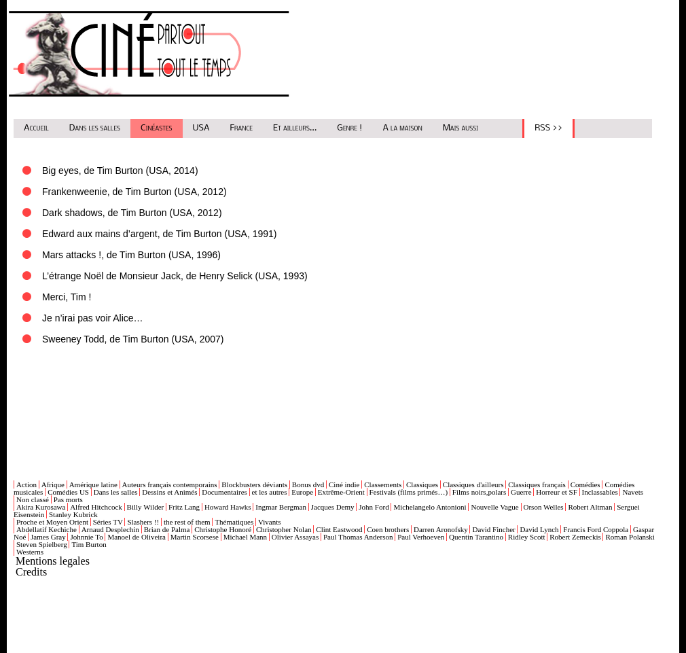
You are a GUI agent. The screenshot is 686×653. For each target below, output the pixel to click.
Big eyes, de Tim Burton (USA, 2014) (120, 170)
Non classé (32, 499)
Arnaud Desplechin (110, 529)
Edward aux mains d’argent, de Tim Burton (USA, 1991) (159, 233)
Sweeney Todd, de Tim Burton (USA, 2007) (132, 339)
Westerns (29, 552)
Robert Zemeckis (574, 537)
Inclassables (600, 492)
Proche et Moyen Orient (52, 522)
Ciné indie (344, 484)
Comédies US (68, 492)
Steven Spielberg (41, 544)
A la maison (402, 128)
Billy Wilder (145, 507)
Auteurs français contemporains (169, 484)
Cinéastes (157, 128)
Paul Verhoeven (420, 537)
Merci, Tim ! (66, 297)
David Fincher (493, 529)
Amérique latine (93, 484)
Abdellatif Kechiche (46, 529)
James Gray (48, 537)
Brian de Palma (167, 529)
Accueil (36, 128)
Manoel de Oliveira (136, 537)
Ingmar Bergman (280, 507)
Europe (302, 492)
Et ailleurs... (295, 128)
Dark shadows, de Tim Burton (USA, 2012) (132, 212)
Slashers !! (143, 522)
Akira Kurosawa (40, 507)
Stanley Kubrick (73, 514)
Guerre (521, 492)
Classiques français (537, 484)
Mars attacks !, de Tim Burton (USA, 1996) (131, 254)
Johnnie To (86, 537)
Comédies (585, 484)
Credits (31, 572)
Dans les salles (94, 128)
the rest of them (187, 522)
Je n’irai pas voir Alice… (92, 318)
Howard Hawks (227, 507)
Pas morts (68, 499)
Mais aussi (461, 128)
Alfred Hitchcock (96, 507)
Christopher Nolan (284, 529)
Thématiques (234, 522)
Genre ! (349, 128)
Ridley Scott (526, 537)
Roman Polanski (629, 537)
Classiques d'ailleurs (473, 484)
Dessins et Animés (169, 492)
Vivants (269, 522)
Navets (632, 492)
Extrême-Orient (341, 492)
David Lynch (539, 529)
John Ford (374, 507)
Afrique (53, 484)
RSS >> (548, 128)
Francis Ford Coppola (595, 529)
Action (26, 484)
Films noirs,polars (479, 492)
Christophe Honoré (222, 529)
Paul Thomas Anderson (358, 537)
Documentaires (224, 492)
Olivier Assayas (295, 537)
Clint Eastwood (339, 529)
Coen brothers (388, 529)
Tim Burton (88, 544)
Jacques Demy (333, 507)
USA (201, 128)
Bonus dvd (308, 484)
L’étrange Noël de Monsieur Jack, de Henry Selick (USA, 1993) (175, 275)
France (241, 128)
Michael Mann (245, 537)
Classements (382, 484)
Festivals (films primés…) (408, 492)
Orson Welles (544, 507)
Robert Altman (590, 507)
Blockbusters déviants (254, 484)
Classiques (422, 484)
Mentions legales (53, 561)
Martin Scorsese (194, 537)
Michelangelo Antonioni (429, 507)
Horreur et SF (556, 492)
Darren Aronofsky (441, 529)
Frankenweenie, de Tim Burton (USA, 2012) (134, 191)
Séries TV (108, 522)
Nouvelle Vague (494, 507)
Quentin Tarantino (476, 537)
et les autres (269, 492)
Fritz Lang (184, 507)
